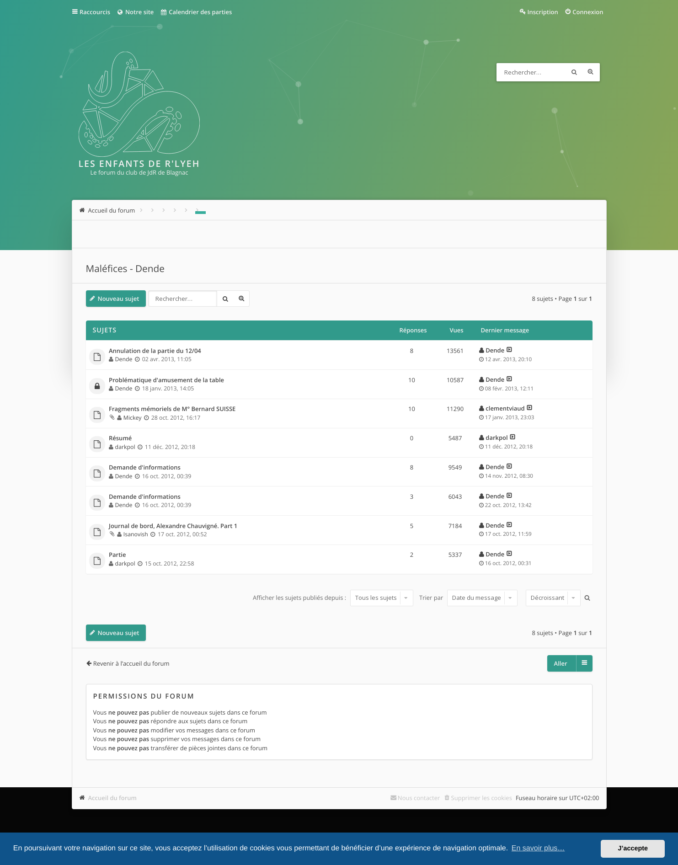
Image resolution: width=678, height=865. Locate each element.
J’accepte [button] (633, 848)
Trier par (468, 597)
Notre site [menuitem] (135, 12)
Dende (124, 359)
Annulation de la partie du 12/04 (155, 351)
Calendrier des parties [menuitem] (196, 12)
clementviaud (505, 408)
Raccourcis (95, 12)
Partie (117, 555)
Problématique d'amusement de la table (166, 380)
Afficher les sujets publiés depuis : (333, 597)
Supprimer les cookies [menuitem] (481, 798)
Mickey (132, 418)
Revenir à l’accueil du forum (131, 663)
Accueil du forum (112, 798)
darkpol (125, 447)
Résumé (120, 438)
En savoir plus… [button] (538, 848)
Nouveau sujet (118, 298)
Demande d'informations (145, 467)
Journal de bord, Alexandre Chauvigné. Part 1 (173, 526)
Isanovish (135, 534)
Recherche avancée (590, 72)
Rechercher (574, 72)
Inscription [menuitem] (543, 12)
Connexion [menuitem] (587, 12)
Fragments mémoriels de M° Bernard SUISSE (172, 409)
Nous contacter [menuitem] (419, 798)
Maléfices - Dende (125, 268)
